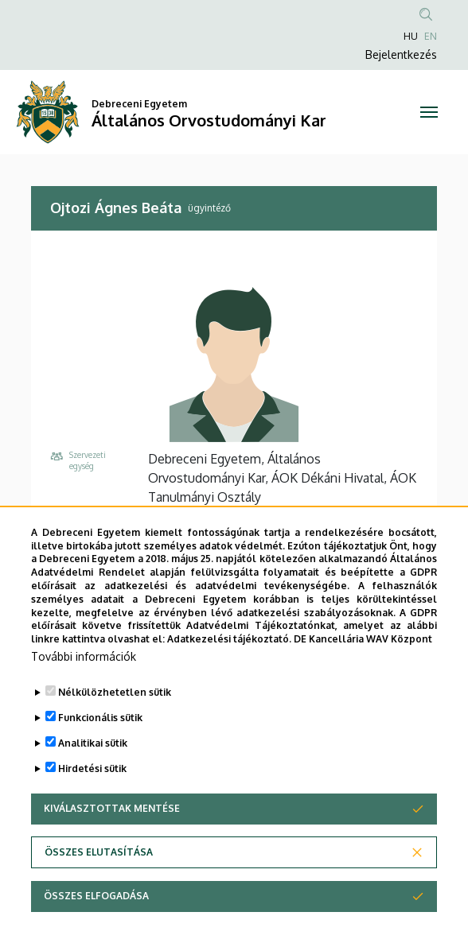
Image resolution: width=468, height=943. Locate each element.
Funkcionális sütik (100, 733)
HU (411, 36)
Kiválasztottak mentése (112, 824)
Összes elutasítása (99, 868)
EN (430, 36)
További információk (83, 672)
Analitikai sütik (92, 759)
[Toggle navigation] (429, 112)
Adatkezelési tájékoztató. (229, 655)
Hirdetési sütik (92, 784)
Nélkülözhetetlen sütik (114, 708)
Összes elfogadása (96, 912)
